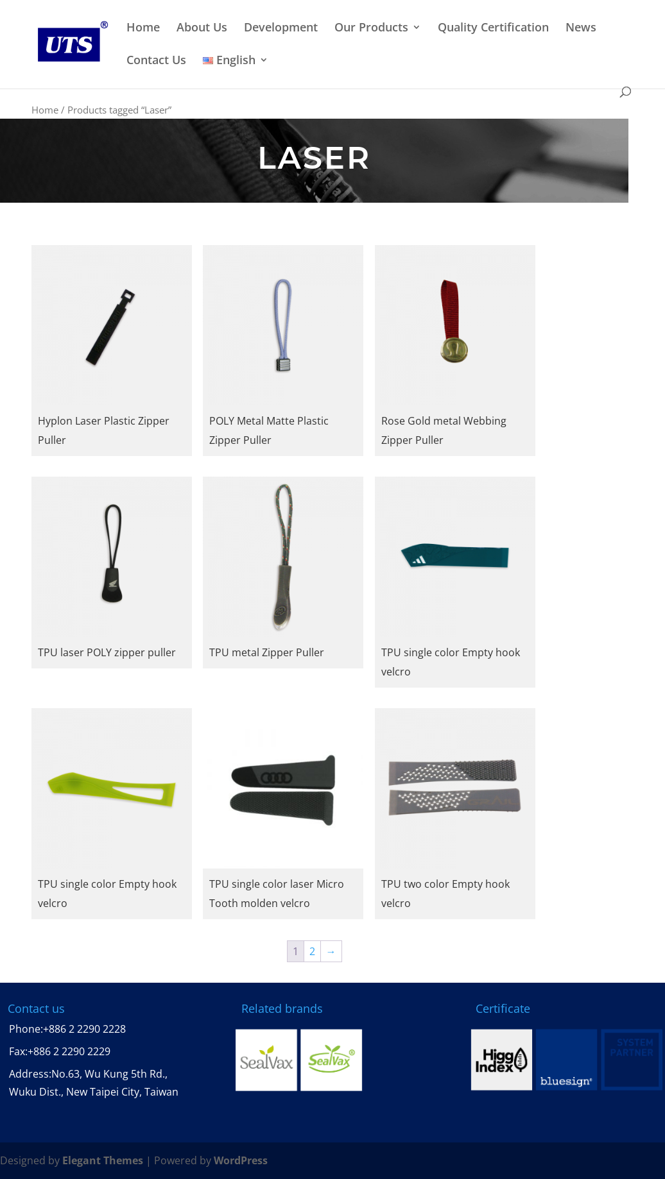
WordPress (241, 1160)
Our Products (371, 28)
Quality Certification (493, 28)
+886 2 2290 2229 (69, 1051)
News (581, 28)
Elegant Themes (102, 1160)
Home (143, 28)
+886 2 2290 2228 (84, 1029)
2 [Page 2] (312, 951)
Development (281, 28)
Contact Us (156, 60)
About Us (202, 28)
